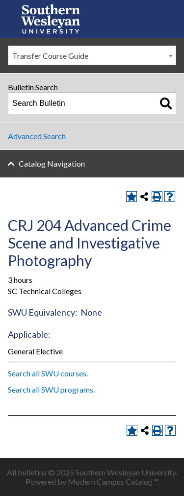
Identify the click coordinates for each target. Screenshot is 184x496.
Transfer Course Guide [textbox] (50, 55)
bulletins (32, 472)
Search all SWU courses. (48, 373)
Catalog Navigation (52, 163)
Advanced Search (37, 136)
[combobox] (92, 55)
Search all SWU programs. (51, 389)
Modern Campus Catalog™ (113, 481)
